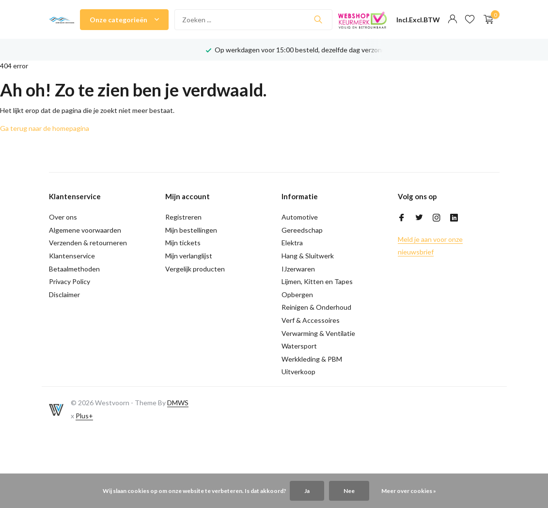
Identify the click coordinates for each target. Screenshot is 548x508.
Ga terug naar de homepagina (44, 128)
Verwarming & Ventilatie (318, 333)
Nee (349, 490)
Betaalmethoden (74, 269)
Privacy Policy (69, 281)
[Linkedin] (454, 218)
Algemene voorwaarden (85, 230)
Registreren (183, 217)
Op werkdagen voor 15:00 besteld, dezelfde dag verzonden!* (307, 50)
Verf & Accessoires (311, 320)
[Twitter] (419, 218)
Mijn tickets (183, 242)
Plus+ (84, 416)
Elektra (292, 242)
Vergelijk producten (195, 269)
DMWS (177, 402)
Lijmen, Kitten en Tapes (317, 281)
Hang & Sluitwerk (308, 256)
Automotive (300, 217)
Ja (307, 490)
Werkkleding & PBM (312, 359)
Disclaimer (64, 294)
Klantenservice (72, 256)
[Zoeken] (253, 19)
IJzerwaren (298, 269)
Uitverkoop (298, 371)
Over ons (63, 217)
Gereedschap (302, 230)
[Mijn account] (452, 19)
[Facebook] (402, 218)
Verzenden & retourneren (88, 242)
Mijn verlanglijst (188, 256)
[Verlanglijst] (470, 19)
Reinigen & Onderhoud (316, 307)
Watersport (299, 346)
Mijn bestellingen (191, 230)
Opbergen (297, 294)
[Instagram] (436, 218)
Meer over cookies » (408, 490)
